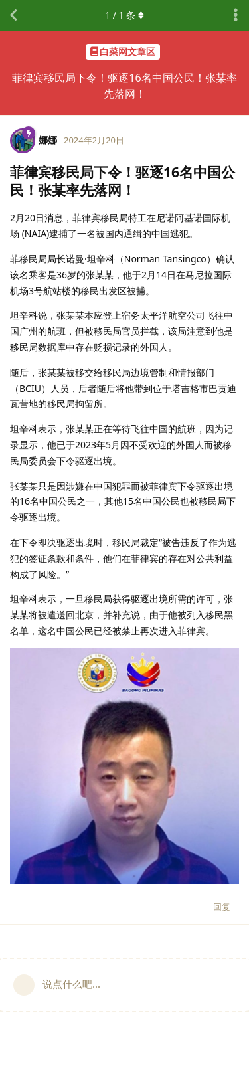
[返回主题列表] (13, 15)
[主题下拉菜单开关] (235, 15)
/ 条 (124, 15)
